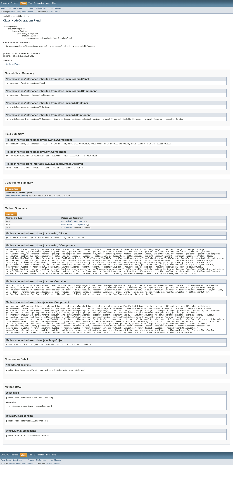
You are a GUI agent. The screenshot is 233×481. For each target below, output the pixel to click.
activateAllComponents (73, 224)
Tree (30, 3)
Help (54, 3)
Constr (23, 12)
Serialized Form (12, 65)
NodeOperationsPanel (16, 199)
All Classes (56, 8)
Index (48, 3)
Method (30, 12)
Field (18, 12)
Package (14, 3)
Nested (12, 12)
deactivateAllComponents (74, 228)
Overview (5, 3)
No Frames (41, 8)
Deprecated (39, 3)
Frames (31, 8)
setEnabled (66, 231)
